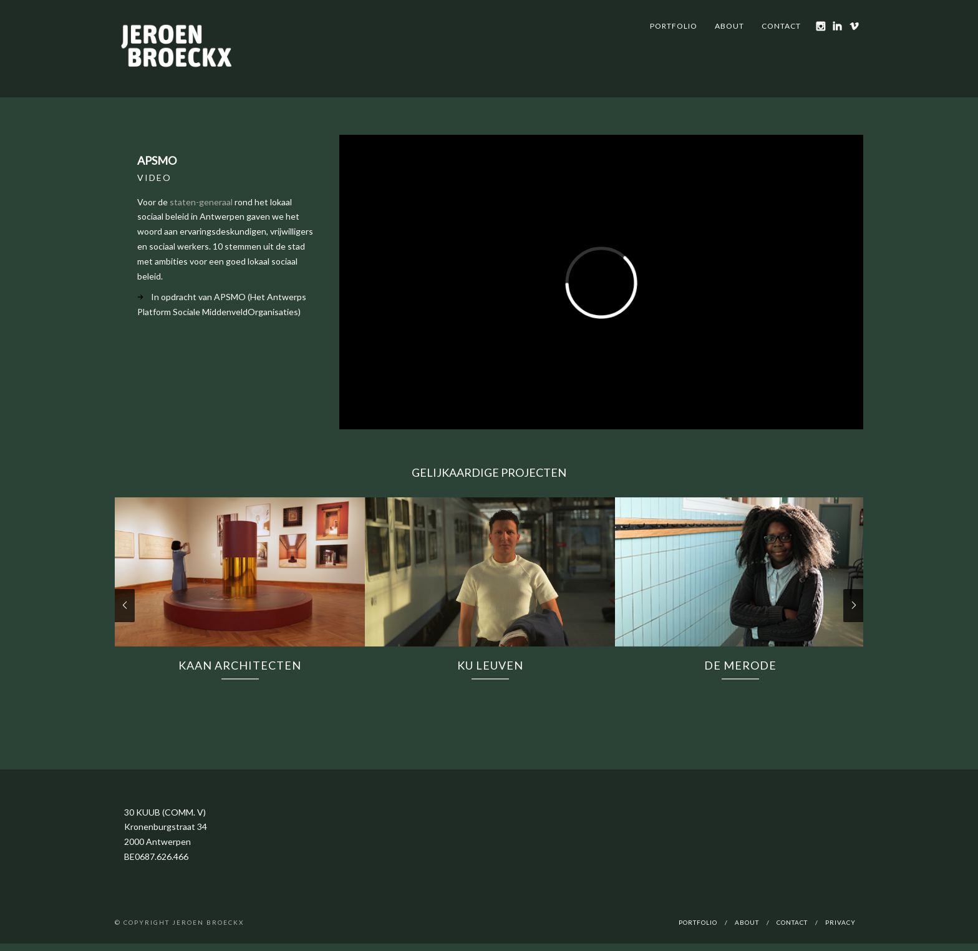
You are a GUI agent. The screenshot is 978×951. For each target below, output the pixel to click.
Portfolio (673, 26)
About (729, 26)
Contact (781, 26)
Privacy (840, 922)
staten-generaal (201, 202)
